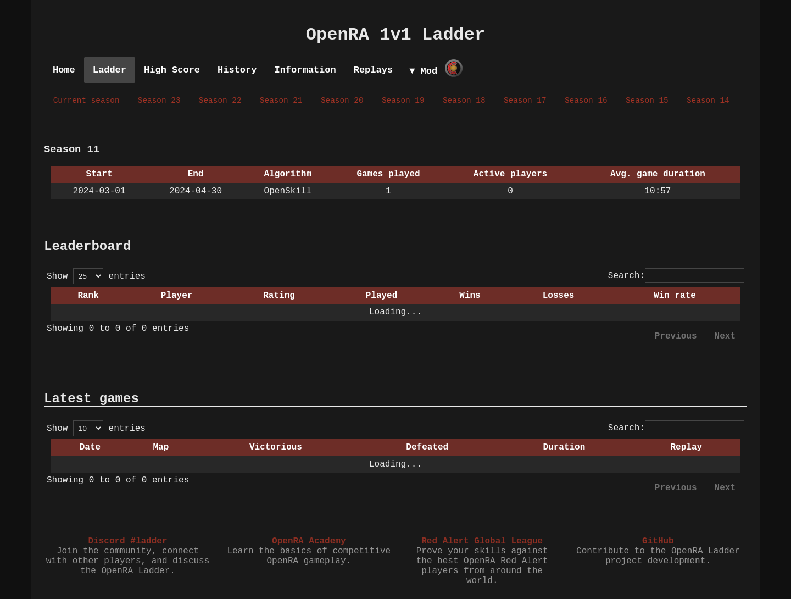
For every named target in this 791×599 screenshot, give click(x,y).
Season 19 (403, 100)
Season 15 (647, 100)
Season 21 (281, 100)
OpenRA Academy (309, 541)
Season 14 (708, 100)
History (237, 70)
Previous (676, 336)
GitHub (658, 541)
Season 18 (464, 100)
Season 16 (586, 100)
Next (725, 336)
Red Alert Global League (482, 541)
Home (64, 70)
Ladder (109, 70)
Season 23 (159, 100)
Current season (86, 100)
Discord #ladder (127, 541)
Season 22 (220, 100)
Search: (676, 276)
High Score (172, 70)
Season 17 (525, 100)
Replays (373, 70)
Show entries (96, 276)
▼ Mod (423, 71)
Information (305, 70)
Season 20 (342, 100)
